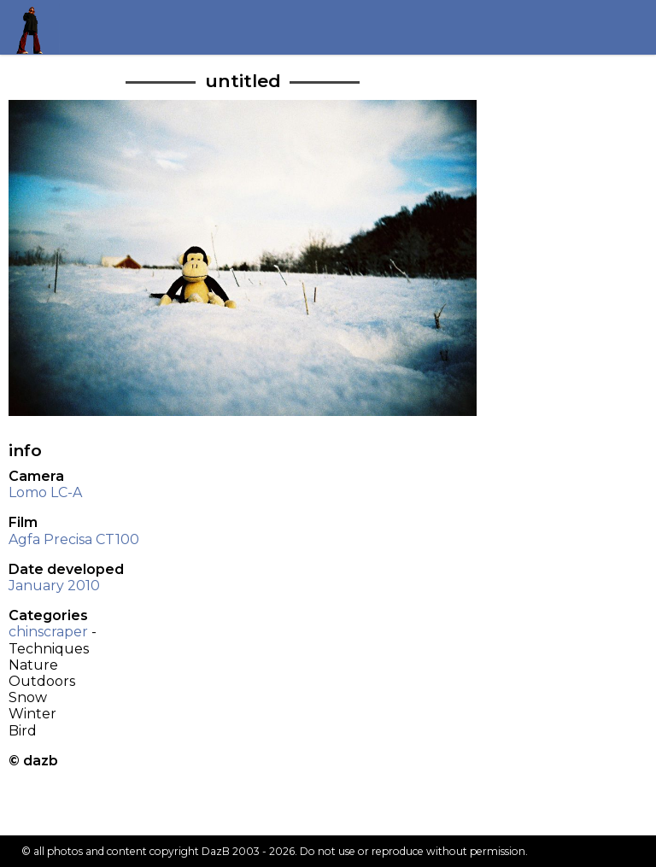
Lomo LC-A (45, 492)
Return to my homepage (35, 27)
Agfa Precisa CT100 (74, 539)
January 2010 (54, 585)
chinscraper (48, 632)
